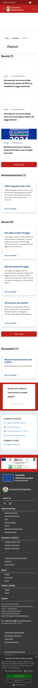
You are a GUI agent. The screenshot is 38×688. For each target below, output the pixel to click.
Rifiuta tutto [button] (19, 680)
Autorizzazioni (9, 564)
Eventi (7, 593)
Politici (7, 525)
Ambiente (8, 561)
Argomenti (15, 38)
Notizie (6, 143)
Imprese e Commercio (12, 545)
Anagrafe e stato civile (12, 542)
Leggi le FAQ (9, 639)
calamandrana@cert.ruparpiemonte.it (18, 621)
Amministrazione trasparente (15, 652)
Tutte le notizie (19, 164)
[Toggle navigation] (4, 8)
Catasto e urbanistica (12, 548)
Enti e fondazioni (10, 522)
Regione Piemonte (9, 2)
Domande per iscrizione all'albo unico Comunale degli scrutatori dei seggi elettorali (19, 116)
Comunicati (8, 577)
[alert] (19, 671)
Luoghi (7, 590)
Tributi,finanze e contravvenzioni (16, 558)
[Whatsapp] (10, 503)
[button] (19, 685)
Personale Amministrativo (14, 529)
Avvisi (6, 76)
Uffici (6, 519)
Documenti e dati (10, 532)
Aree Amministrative (12, 516)
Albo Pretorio (9, 655)
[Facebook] (5, 503)
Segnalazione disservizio (13, 635)
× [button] (36, 657)
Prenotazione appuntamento (14, 632)
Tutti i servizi (19, 334)
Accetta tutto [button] (19, 676)
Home (7, 38)
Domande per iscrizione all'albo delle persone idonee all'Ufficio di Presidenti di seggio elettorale (18, 83)
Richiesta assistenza (12, 642)
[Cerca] (34, 9)
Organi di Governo (11, 513)
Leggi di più (16, 667)
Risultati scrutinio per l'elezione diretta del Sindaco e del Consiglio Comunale (18, 150)
